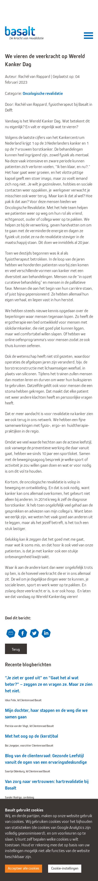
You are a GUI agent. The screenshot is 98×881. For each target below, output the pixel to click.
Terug (16, 649)
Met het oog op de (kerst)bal (31, 736)
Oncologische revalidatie (43, 93)
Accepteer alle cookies (23, 868)
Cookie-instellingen (64, 868)
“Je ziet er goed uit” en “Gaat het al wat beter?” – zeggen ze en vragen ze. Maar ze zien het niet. (49, 684)
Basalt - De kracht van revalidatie (24, 32)
